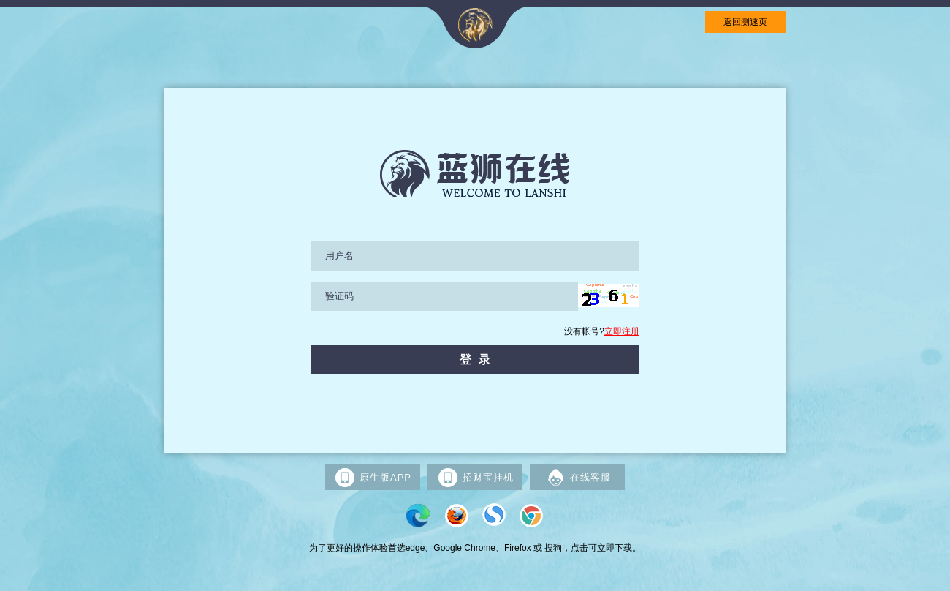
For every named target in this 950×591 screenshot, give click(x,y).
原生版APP (372, 478)
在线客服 (577, 478)
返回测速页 (745, 22)
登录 (479, 359)
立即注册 (621, 331)
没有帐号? (601, 331)
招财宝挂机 (475, 478)
